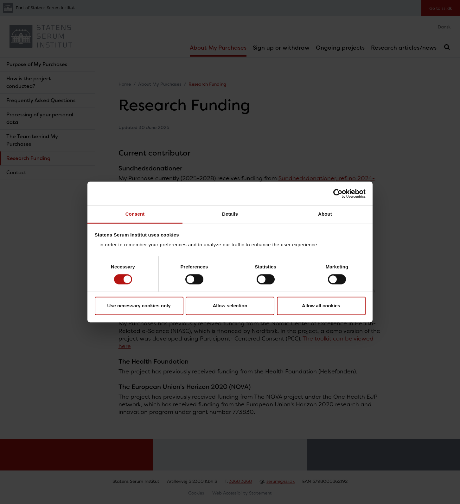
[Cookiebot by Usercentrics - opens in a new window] (338, 193)
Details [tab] (230, 214)
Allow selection (230, 305)
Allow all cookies (321, 305)
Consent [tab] (135, 214)
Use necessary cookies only (138, 305)
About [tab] (325, 214)
